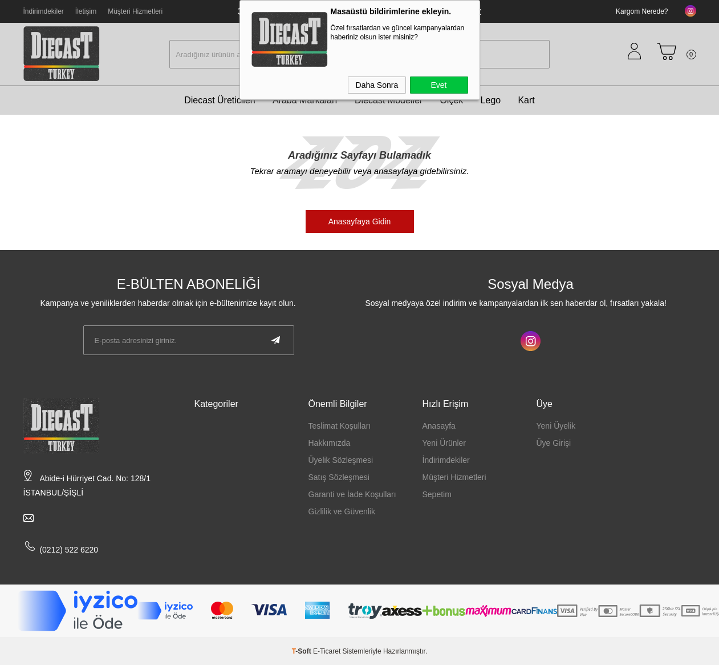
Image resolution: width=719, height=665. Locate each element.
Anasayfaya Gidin (359, 221)
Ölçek (451, 100)
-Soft (302, 651)
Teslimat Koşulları (339, 425)
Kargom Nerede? (642, 11)
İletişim (85, 11)
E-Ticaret (326, 651)
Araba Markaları (305, 100)
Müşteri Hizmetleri (135, 11)
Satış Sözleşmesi (338, 477)
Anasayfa (439, 425)
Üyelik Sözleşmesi (340, 460)
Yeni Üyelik (556, 425)
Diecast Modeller (389, 100)
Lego (491, 100)
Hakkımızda (329, 443)
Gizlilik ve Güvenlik (341, 511)
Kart (526, 100)
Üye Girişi (554, 443)
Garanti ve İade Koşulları (352, 494)
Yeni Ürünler (444, 443)
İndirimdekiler (43, 11)
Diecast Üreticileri (219, 100)
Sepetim (437, 494)
